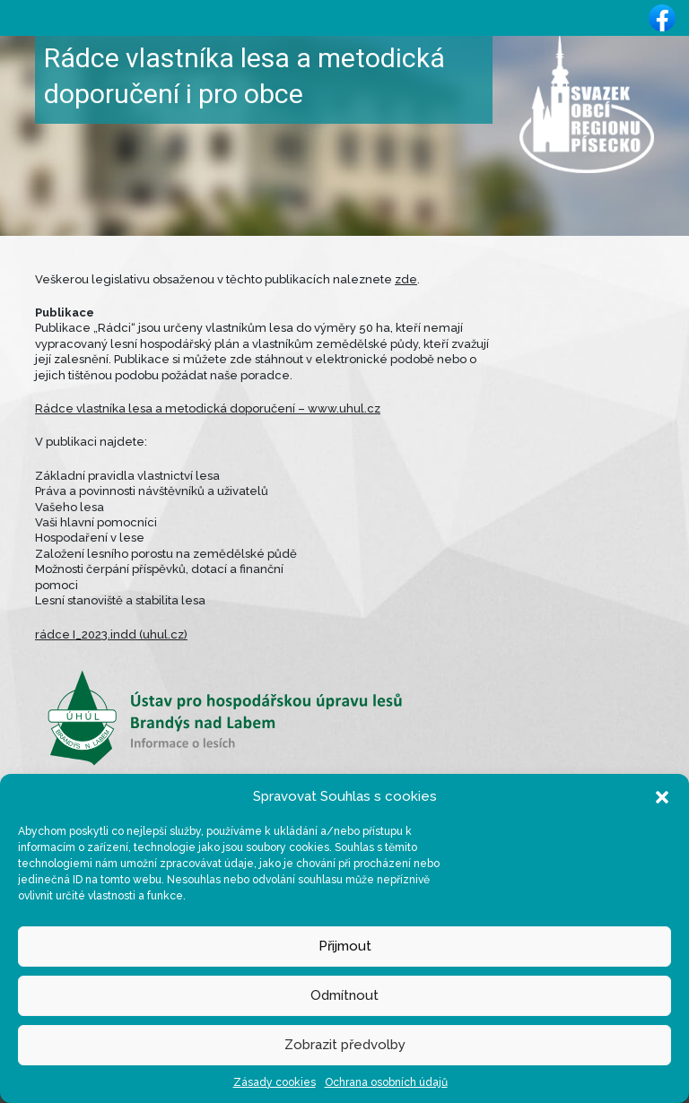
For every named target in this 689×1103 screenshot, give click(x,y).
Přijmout (344, 946)
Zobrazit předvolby (345, 1045)
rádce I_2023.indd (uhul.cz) (111, 634)
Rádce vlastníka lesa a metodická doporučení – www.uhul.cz (207, 408)
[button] (662, 796)
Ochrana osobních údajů (386, 1082)
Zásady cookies (274, 1082)
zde (406, 279)
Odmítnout (344, 995)
